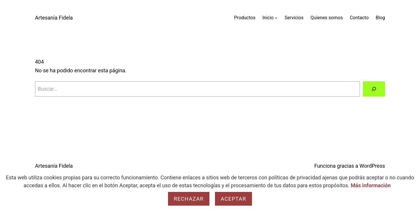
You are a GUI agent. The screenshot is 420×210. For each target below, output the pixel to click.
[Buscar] (374, 89)
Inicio (268, 17)
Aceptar (233, 199)
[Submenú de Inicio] (276, 17)
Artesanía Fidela (54, 18)
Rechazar (189, 199)
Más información (371, 185)
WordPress (372, 166)
